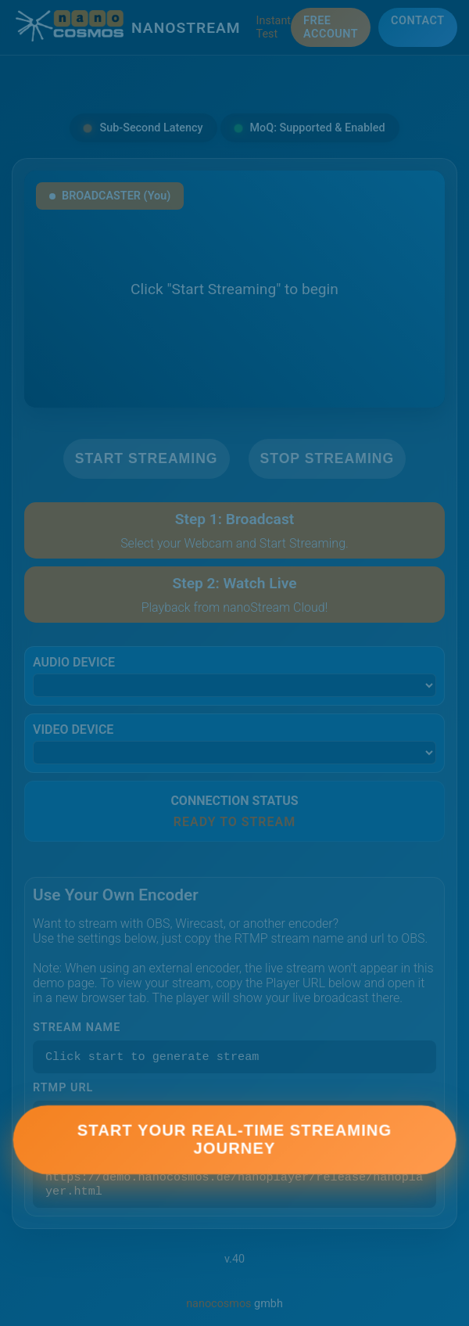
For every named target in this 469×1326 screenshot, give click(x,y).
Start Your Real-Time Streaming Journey (234, 1145)
